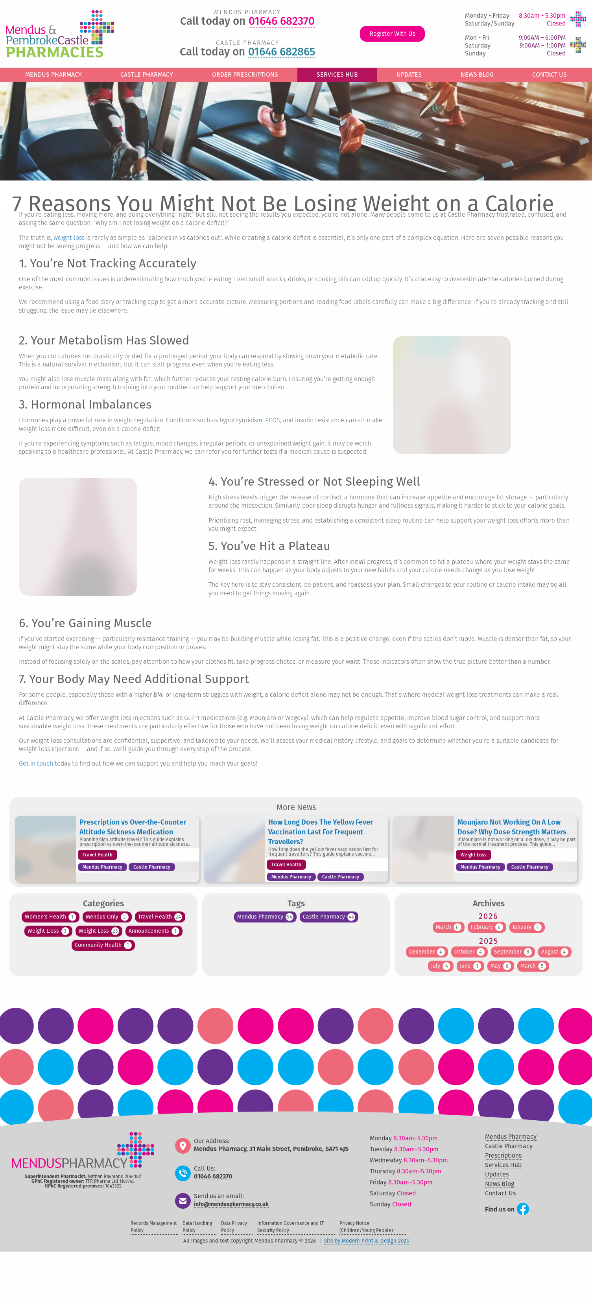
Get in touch (36, 764)
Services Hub (337, 74)
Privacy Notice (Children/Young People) (366, 1227)
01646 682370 (282, 22)
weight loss (69, 238)
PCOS (272, 421)
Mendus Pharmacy (53, 74)
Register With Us (392, 33)
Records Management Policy (154, 1227)
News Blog (477, 74)
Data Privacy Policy (234, 1227)
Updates (409, 74)
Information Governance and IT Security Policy (290, 1227)
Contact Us (549, 74)
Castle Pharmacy (146, 74)
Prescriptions (503, 1155)
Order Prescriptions (245, 74)
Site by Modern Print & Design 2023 (366, 1241)
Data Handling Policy (197, 1227)
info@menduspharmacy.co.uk (231, 1205)
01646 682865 (281, 52)
